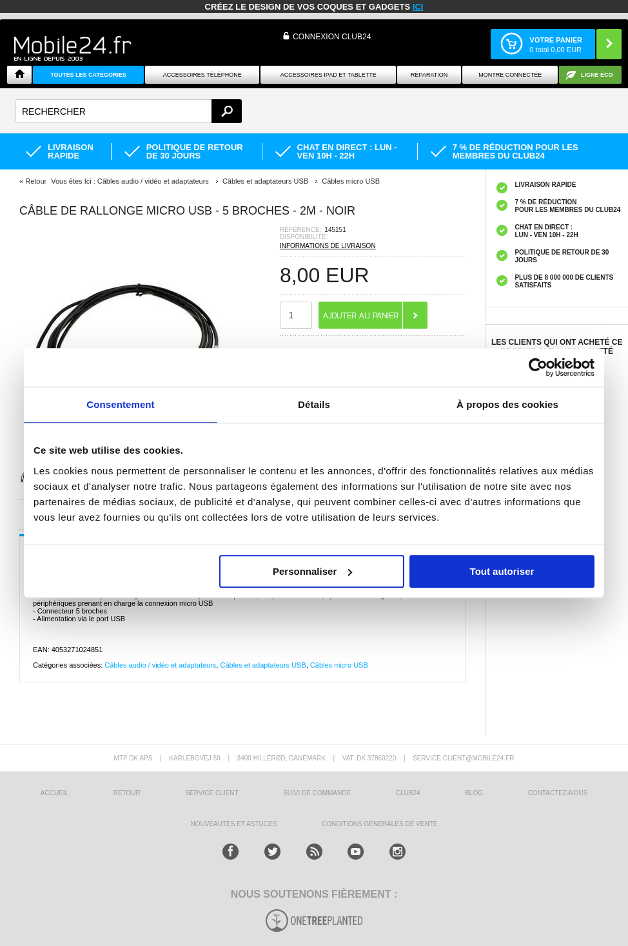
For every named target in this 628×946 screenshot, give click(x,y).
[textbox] (128, 111)
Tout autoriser (502, 571)
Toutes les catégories (88, 75)
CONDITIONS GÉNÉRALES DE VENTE (379, 823)
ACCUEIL (54, 792)
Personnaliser (312, 571)
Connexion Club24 (332, 36)
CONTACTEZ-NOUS (558, 792)
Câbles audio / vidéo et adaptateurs (160, 665)
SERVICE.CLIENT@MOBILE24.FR (463, 758)
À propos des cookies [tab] (507, 404)
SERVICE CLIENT (211, 792)
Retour (35, 181)
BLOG (474, 792)
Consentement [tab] (120, 404)
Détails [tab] (314, 404)
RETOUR (127, 792)
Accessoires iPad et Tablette (328, 75)
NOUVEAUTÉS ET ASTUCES (234, 823)
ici (418, 7)
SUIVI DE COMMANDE (317, 792)
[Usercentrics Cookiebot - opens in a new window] (538, 367)
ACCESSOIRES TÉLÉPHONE (202, 75)
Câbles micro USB (339, 665)
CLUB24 (408, 792)
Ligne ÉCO (597, 75)
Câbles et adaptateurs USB (263, 665)
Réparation (429, 75)
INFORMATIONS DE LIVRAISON (328, 245)
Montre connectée (510, 75)
